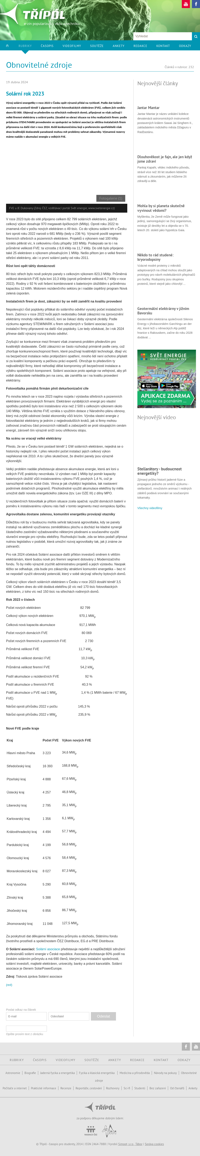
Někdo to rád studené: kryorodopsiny (155, 257)
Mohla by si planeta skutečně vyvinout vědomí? (161, 208)
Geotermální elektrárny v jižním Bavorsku (163, 310)
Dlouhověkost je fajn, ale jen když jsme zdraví (164, 159)
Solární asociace (48, 949)
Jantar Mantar (148, 107)
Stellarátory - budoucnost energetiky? (159, 471)
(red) (9, 985)
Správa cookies (154, 1144)
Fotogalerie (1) (110, 198)
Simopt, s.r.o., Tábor (130, 1144)
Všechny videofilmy (149, 508)
